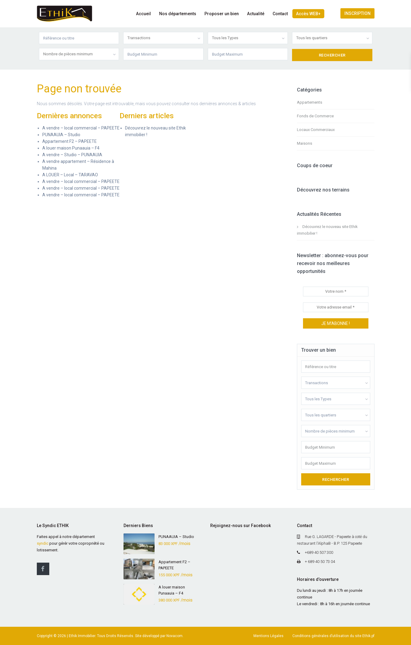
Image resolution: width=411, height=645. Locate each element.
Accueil (143, 13)
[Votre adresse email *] (335, 307)
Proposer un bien (221, 13)
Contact (280, 13)
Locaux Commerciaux (316, 129)
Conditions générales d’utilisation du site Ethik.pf (333, 636)
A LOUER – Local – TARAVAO (70, 174)
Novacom (174, 636)
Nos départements (177, 13)
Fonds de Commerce (315, 116)
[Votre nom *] (335, 291)
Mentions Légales (268, 636)
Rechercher (335, 479)
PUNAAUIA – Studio (61, 134)
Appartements (309, 102)
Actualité (255, 13)
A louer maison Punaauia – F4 (70, 148)
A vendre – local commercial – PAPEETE (81, 128)
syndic (42, 543)
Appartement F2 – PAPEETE (69, 141)
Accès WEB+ (308, 13)
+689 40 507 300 (319, 552)
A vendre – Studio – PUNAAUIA (72, 154)
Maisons (304, 143)
